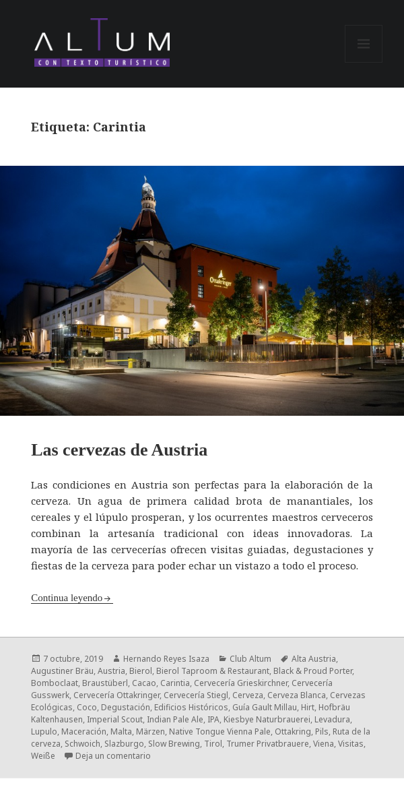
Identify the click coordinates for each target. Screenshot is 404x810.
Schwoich (82, 743)
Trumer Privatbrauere (267, 743)
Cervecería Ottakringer (116, 695)
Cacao (144, 683)
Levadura (332, 719)
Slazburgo (124, 743)
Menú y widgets (363, 62)
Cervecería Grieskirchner (241, 683)
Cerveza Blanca (296, 695)
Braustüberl (105, 683)
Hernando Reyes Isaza (166, 658)
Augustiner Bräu (62, 671)
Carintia (175, 683)
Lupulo (44, 731)
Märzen (150, 731)
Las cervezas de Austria (119, 450)
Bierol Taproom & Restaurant (212, 671)
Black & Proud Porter (312, 671)
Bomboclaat (54, 683)
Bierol (140, 671)
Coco (87, 707)
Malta (121, 731)
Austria (111, 671)
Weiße (43, 755)
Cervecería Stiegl (196, 695)
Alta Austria (314, 658)
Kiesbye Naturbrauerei (267, 719)
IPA (213, 719)
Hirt (307, 707)
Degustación (125, 707)
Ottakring (293, 731)
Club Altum (250, 658)
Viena (323, 743)
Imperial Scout (115, 719)
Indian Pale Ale (175, 719)
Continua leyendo (66, 597)
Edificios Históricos (191, 707)
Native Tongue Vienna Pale (220, 731)
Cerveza (247, 695)
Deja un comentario (113, 755)
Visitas (351, 743)
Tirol (213, 743)
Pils (322, 731)
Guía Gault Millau (264, 707)
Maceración (83, 731)
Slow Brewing (174, 743)
